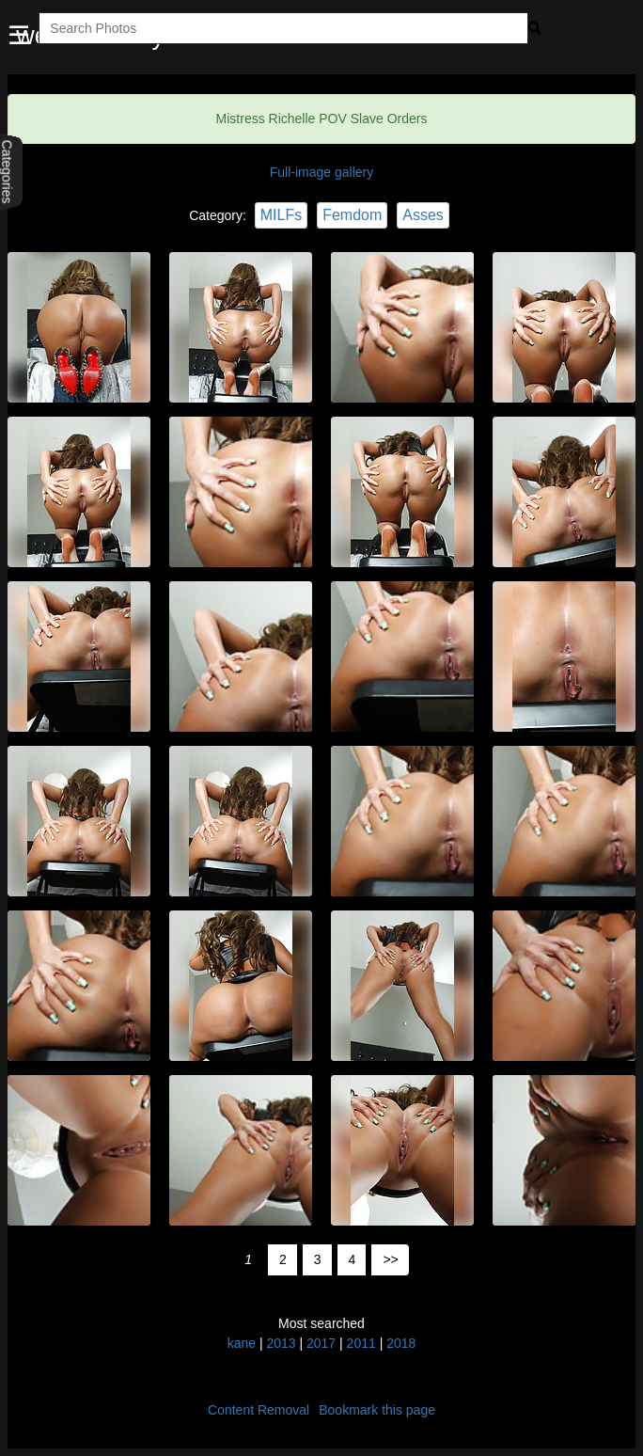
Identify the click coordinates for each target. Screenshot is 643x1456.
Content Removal (258, 1409)
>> (390, 1259)
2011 (361, 1343)
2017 (321, 1343)
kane (241, 1343)
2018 (401, 1343)
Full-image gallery (321, 172)
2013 (280, 1343)
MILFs (281, 215)
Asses (423, 215)
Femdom (352, 215)
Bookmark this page (377, 1409)
